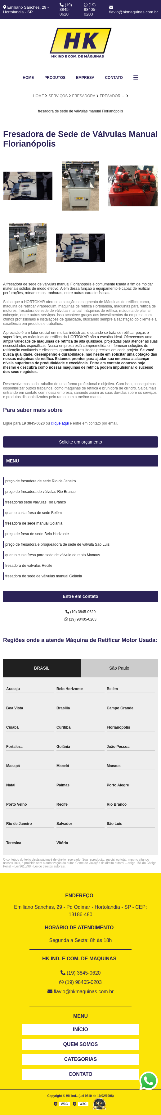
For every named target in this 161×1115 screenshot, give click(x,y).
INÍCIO (80, 1029)
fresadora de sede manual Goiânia (33, 523)
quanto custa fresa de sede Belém (33, 513)
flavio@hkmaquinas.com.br (133, 9)
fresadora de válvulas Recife (28, 565)
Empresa (85, 77)
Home (28, 77)
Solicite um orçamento (80, 441)
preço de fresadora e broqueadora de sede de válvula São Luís (57, 544)
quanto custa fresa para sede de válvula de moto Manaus (52, 555)
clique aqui (60, 423)
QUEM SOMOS (80, 1044)
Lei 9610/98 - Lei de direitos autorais (40, 866)
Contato (114, 77)
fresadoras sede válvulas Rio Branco (35, 502)
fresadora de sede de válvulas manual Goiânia (43, 576)
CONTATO (80, 1074)
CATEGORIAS (80, 1059)
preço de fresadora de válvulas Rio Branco (40, 491)
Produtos (54, 77)
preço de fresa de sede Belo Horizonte (37, 534)
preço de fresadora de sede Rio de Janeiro (40, 481)
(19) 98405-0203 (90, 9)
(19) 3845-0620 (66, 9)
